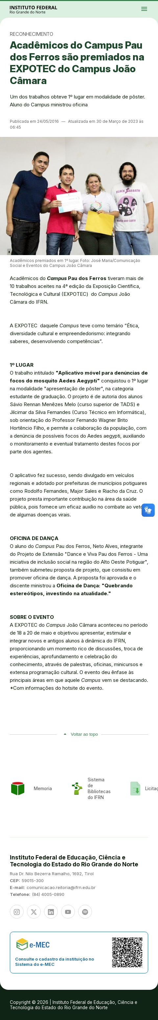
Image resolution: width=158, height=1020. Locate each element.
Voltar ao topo (84, 734)
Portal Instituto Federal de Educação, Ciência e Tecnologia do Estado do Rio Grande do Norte (41, 9)
